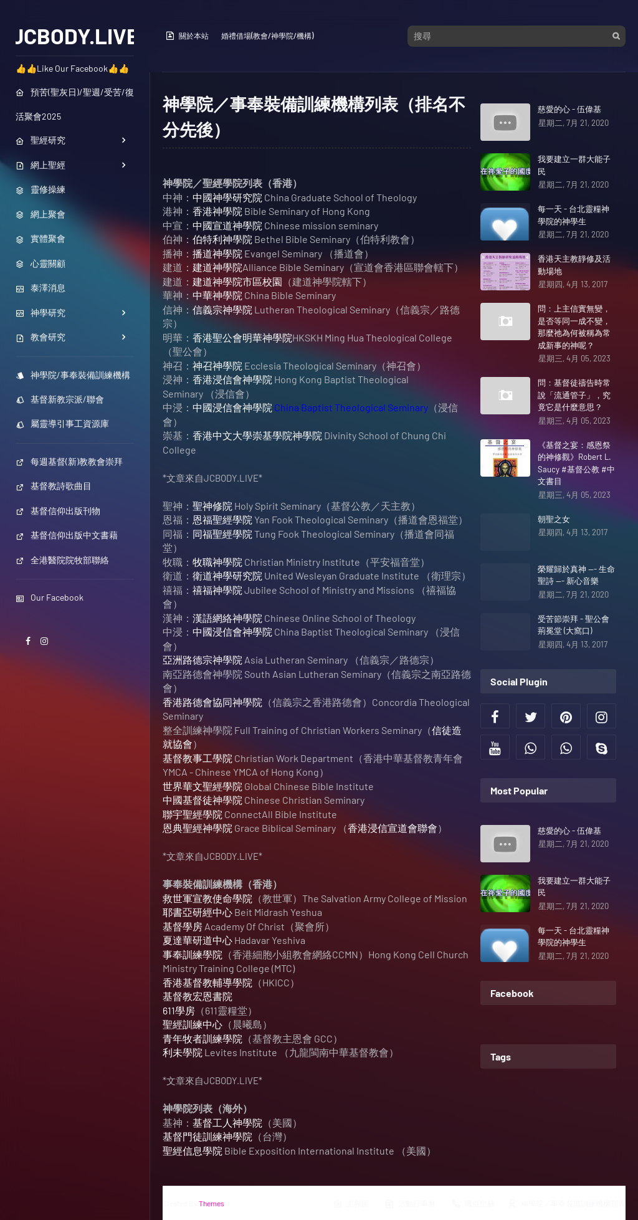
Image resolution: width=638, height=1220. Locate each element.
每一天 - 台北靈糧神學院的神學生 (573, 215)
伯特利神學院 (222, 239)
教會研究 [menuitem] (40, 336)
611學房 (179, 1010)
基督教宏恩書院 (197, 996)
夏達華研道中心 (197, 940)
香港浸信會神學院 (232, 379)
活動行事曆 (410, 1204)
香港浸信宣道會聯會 (392, 828)
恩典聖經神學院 (197, 828)
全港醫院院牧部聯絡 (62, 560)
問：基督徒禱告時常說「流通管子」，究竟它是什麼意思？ (574, 395)
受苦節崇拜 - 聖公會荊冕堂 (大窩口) (573, 625)
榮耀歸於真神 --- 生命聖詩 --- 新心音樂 (576, 575)
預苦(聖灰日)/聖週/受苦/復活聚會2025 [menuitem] (75, 104)
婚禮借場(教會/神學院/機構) (267, 35)
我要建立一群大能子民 (574, 165)
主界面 (351, 1204)
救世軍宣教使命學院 (207, 898)
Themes (211, 1203)
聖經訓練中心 (192, 1024)
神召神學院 (217, 365)
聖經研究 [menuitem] (40, 140)
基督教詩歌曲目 (54, 485)
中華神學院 (217, 295)
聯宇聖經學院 (192, 814)
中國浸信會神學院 (232, 407)
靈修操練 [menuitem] (40, 189)
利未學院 (182, 1052)
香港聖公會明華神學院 (242, 337)
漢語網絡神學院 (227, 618)
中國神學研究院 (227, 197)
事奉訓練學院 (192, 954)
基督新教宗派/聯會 (60, 399)
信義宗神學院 (222, 309)
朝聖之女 (554, 519)
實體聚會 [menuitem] (40, 238)
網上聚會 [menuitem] (40, 214)
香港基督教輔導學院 (207, 982)
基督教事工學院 (197, 758)
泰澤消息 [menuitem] (40, 287)
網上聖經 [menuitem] (40, 165)
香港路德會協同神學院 (212, 702)
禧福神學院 (217, 590)
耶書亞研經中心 (197, 912)
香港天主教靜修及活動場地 (574, 265)
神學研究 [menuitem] (40, 312)
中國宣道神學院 (227, 225)
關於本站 (187, 36)
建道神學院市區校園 (237, 281)
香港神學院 (217, 211)
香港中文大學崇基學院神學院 (257, 435)
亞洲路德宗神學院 (202, 659)
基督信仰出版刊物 (58, 510)
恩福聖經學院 (222, 519)
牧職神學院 (217, 562)
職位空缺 (473, 1204)
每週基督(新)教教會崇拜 (69, 461)
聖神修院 (212, 506)
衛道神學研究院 (227, 575)
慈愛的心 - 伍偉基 (569, 109)
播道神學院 (217, 253)
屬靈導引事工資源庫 (62, 423)
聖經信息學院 (192, 1150)
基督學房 (182, 926)
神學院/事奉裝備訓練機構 (73, 374)
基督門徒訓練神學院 (207, 1136)
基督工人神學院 (227, 1122)
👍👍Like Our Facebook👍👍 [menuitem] (72, 68)
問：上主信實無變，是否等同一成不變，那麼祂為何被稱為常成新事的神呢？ (574, 326)
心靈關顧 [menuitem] (40, 263)
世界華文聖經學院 (202, 786)
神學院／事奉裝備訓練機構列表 (566, 1204)
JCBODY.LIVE (75, 35)
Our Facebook (49, 597)
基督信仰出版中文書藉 (67, 535)
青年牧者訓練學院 (202, 1038)
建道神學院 (217, 267)
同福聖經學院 (222, 534)
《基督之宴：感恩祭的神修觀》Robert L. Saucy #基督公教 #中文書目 (576, 463)
